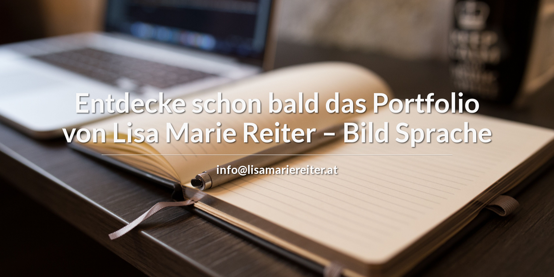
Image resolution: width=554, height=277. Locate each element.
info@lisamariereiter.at (277, 169)
